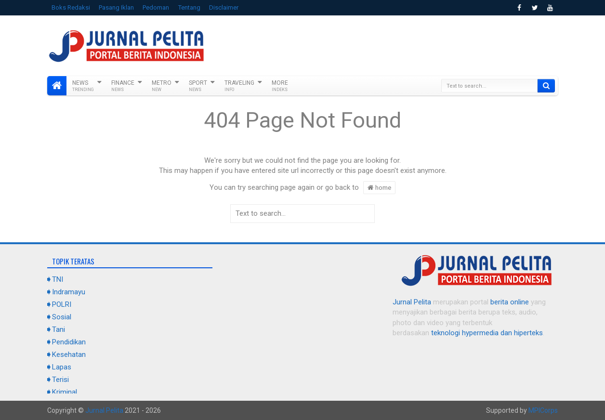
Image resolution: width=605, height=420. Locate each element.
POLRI (61, 304)
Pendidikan (69, 342)
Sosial (61, 317)
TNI (57, 279)
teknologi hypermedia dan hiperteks (487, 332)
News (83, 85)
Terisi (60, 379)
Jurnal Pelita (412, 302)
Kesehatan (69, 354)
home (379, 187)
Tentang (189, 7)
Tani (58, 329)
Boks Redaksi (71, 7)
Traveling (239, 85)
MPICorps (543, 410)
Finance (122, 85)
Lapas (61, 367)
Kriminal (64, 392)
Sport (198, 85)
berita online (509, 302)
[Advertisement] (382, 44)
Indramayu (68, 292)
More (280, 85)
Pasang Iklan (116, 7)
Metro (161, 85)
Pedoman (156, 7)
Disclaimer (223, 7)
